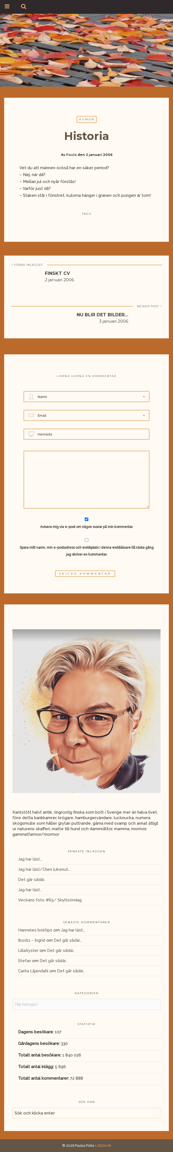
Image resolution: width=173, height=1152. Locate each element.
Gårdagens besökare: (39, 1043)
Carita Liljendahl (33, 970)
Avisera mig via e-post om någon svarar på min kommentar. (86, 523)
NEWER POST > (149, 306)
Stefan (24, 960)
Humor (86, 119)
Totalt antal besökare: (40, 1055)
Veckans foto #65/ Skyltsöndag (50, 900)
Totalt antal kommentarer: (44, 1078)
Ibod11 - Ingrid (31, 940)
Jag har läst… (30, 859)
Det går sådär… (32, 879)
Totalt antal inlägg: (36, 1067)
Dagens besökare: (36, 1032)
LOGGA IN (103, 1146)
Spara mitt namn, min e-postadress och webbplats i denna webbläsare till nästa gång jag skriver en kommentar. (87, 551)
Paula (71, 155)
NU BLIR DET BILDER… (102, 314)
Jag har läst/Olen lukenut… (44, 869)
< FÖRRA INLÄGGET (27, 265)
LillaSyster (28, 950)
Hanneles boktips (35, 930)
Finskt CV (57, 273)
